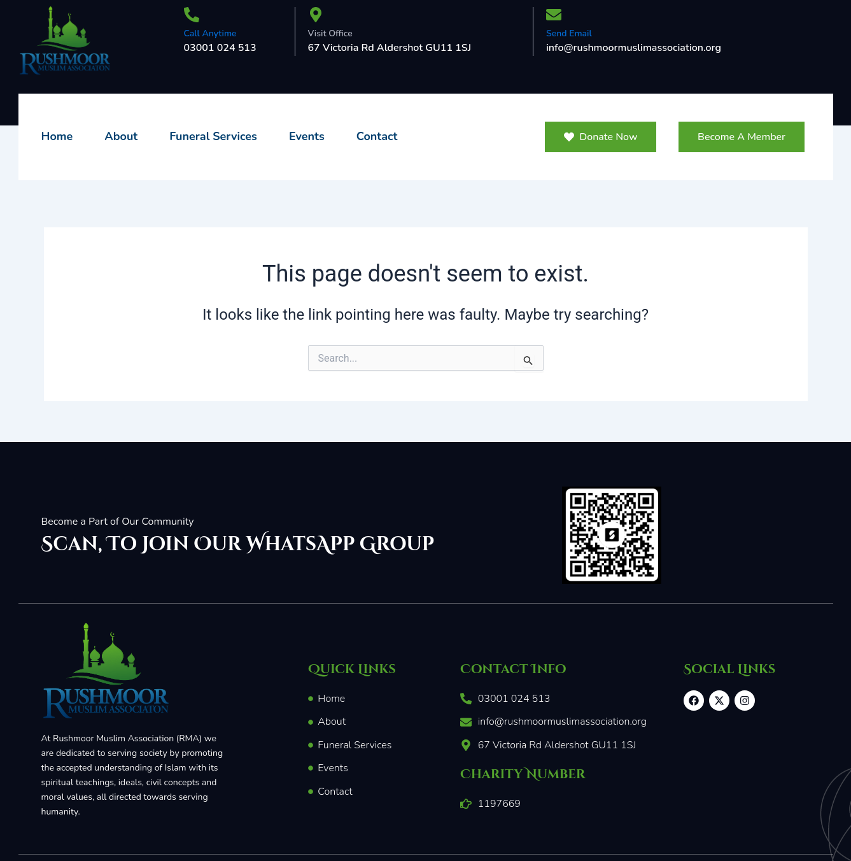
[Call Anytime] (191, 16)
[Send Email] (553, 16)
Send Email (569, 33)
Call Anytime (210, 33)
